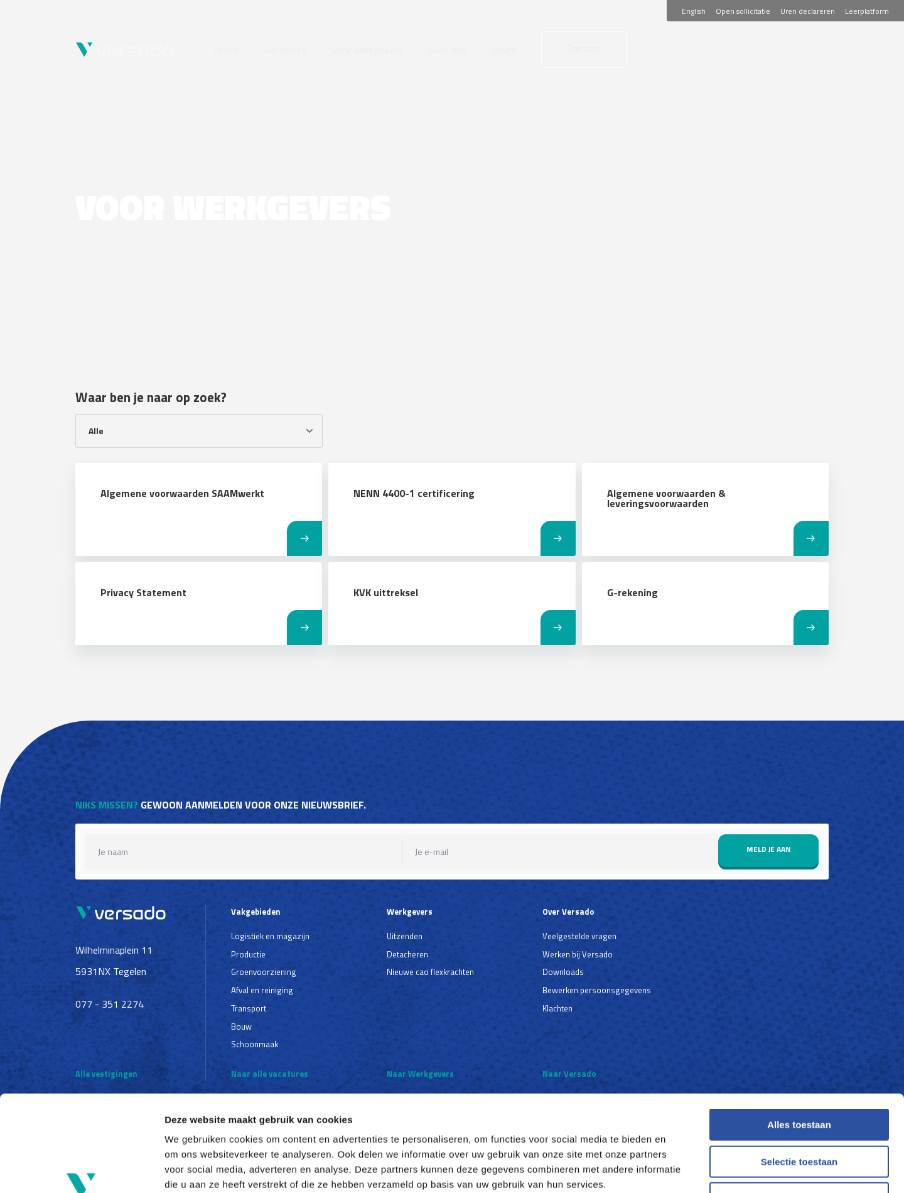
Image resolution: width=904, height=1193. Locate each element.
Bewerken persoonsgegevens (596, 990)
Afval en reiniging (262, 990)
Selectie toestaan (799, 1076)
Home (226, 49)
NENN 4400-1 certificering (414, 493)
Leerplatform (867, 11)
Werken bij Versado (577, 954)
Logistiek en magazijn (270, 936)
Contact (584, 48)
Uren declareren (807, 11)
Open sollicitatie (743, 11)
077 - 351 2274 (109, 1003)
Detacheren (407, 954)
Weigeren (799, 1113)
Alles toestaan (799, 1039)
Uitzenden (404, 936)
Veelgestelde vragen (579, 936)
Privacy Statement (143, 592)
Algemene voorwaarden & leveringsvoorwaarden (666, 498)
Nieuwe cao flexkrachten (430, 972)
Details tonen (678, 1168)
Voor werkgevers (367, 49)
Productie (248, 954)
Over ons (447, 49)
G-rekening (632, 592)
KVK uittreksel (385, 592)
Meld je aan (768, 849)
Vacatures (285, 49)
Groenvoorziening (263, 972)
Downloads (563, 972)
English (694, 11)
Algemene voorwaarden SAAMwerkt (182, 493)
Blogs (504, 49)
